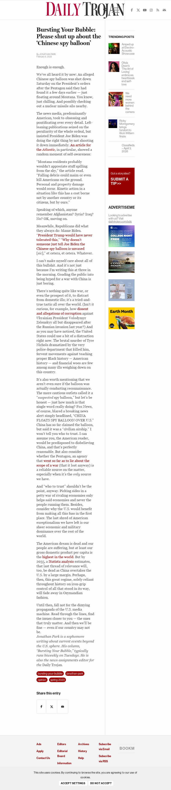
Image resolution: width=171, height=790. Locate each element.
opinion (42, 679)
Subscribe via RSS (105, 758)
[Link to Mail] (164, 10)
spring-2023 (57, 679)
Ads (38, 744)
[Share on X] (51, 706)
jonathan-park (75, 673)
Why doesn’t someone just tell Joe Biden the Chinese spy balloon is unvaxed (60, 244)
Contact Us (43, 758)
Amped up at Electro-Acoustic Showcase (128, 49)
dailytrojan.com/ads (120, 221)
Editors (61, 744)
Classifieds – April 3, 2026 (128, 148)
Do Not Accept (101, 783)
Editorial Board (62, 753)
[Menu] (113, 10)
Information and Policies (64, 766)
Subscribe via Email (105, 747)
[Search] (103, 10)
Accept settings (73, 783)
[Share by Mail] (62, 706)
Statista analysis (61, 561)
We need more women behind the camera (130, 103)
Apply (39, 751)
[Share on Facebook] (41, 706)
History (82, 751)
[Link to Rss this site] (158, 10)
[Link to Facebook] (131, 10)
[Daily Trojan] (85, 10)
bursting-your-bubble (50, 673)
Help (81, 758)
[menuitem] (103, 10)
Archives (83, 744)
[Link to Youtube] (144, 10)
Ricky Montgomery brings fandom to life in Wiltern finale (127, 128)
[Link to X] (138, 10)
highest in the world (57, 557)
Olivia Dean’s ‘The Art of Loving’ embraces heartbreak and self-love (128, 73)
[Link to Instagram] (151, 10)
